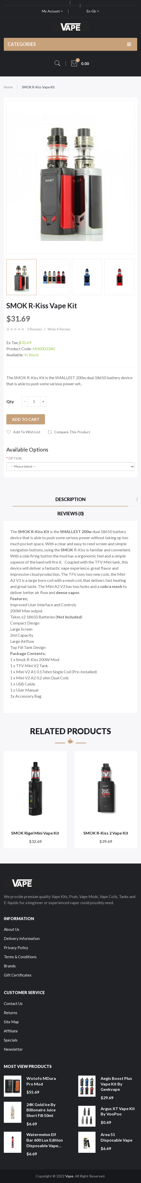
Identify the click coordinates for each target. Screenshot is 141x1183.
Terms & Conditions (20, 956)
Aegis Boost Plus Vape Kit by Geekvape (116, 1084)
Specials (11, 1040)
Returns (10, 1012)
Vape (69, 1176)
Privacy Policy (16, 947)
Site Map (11, 1021)
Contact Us (13, 1003)
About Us (11, 929)
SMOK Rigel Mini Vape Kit (35, 832)
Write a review (59, 329)
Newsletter (13, 1049)
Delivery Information (22, 938)
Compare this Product (72, 432)
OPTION (15, 458)
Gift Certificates (18, 975)
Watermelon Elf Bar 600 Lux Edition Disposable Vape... (44, 1140)
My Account (52, 11)
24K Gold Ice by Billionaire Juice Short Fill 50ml (41, 1110)
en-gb (93, 11)
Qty (10, 401)
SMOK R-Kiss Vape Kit (38, 87)
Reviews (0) (70, 513)
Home (8, 87)
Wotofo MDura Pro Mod (41, 1081)
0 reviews (34, 329)
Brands (10, 966)
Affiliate (11, 1031)
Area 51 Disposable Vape (116, 1137)
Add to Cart (25, 419)
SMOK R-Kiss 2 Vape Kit (105, 832)
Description (70, 499)
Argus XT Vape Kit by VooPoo (118, 1111)
